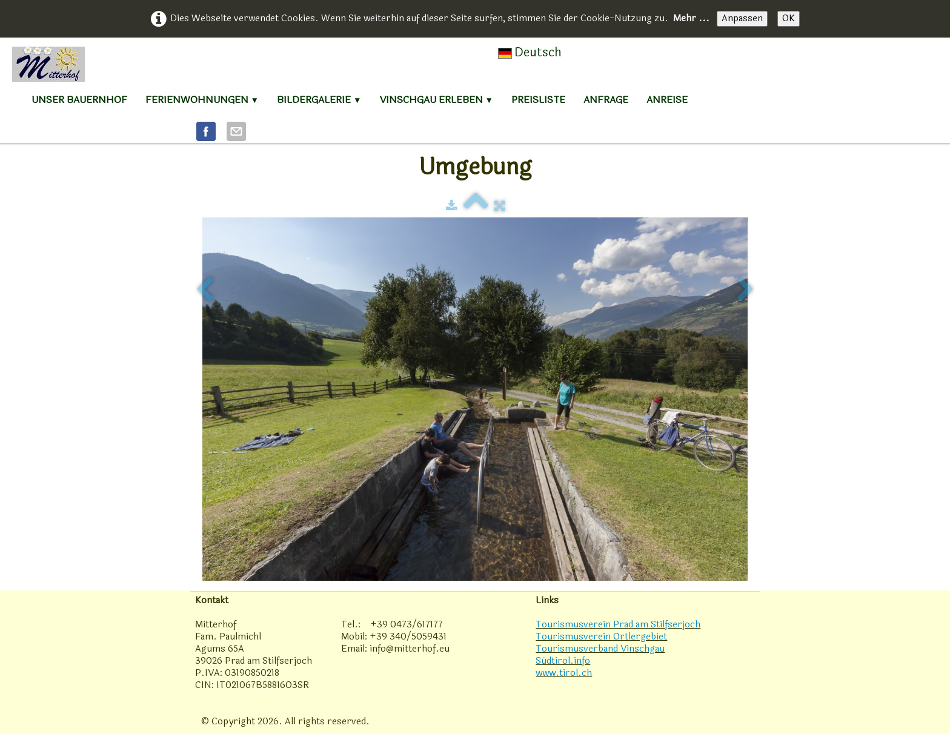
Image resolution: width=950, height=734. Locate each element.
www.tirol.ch (564, 673)
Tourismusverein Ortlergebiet (601, 637)
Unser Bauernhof (79, 99)
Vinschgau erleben (436, 99)
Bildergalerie (319, 99)
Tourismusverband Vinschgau (600, 649)
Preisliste (538, 99)
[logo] (48, 64)
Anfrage (605, 99)
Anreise (667, 99)
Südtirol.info (563, 661)
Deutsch (531, 52)
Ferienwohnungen (202, 99)
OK (788, 18)
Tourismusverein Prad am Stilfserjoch (618, 625)
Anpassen (742, 18)
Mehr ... (691, 18)
